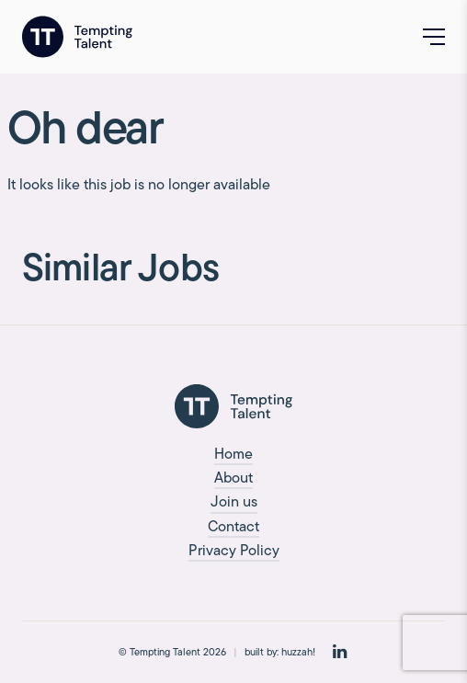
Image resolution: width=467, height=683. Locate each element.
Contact (233, 526)
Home (233, 453)
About (233, 477)
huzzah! (298, 651)
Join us (234, 501)
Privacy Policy (233, 550)
